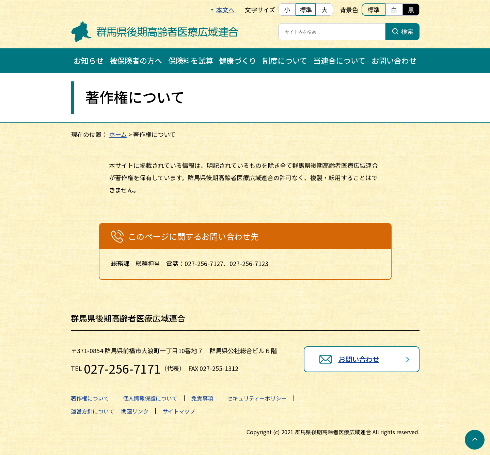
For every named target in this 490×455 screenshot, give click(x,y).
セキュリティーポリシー (257, 398)
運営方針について (92, 411)
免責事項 (202, 398)
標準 (306, 9)
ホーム (118, 134)
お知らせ (89, 60)
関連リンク (134, 411)
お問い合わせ (394, 60)
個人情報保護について (150, 398)
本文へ (225, 9)
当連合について (339, 60)
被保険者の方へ (136, 60)
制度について (285, 60)
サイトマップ (178, 411)
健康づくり (237, 60)
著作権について (90, 398)
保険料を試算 (190, 60)
